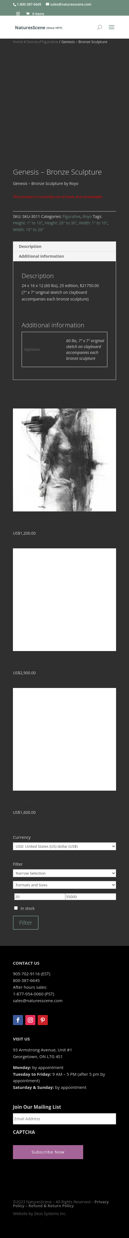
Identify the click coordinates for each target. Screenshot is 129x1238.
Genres (32, 41)
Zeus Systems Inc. (50, 1213)
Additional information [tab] (41, 256)
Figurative (50, 41)
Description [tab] (30, 246)
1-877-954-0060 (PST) (33, 994)
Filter (25, 922)
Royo (87, 216)
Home (18, 41)
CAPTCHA (24, 1132)
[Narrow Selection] (64, 873)
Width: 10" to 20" (28, 229)
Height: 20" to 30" (61, 222)
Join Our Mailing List (37, 1107)
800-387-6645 (26, 980)
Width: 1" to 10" (93, 222)
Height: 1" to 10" (28, 222)
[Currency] (64, 846)
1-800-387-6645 (29, 4)
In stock (28, 908)
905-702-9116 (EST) (31, 973)
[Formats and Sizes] (64, 885)
